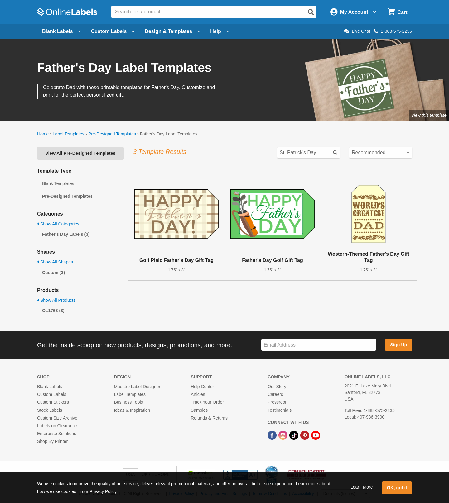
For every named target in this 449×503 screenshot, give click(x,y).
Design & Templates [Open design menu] (172, 31)
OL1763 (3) (53, 310)
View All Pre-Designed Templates (80, 153)
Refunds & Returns (209, 417)
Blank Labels (49, 386)
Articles (198, 394)
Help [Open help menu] (219, 31)
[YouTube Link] (315, 434)
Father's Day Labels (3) (66, 234)
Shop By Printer (52, 441)
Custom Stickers (53, 402)
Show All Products (56, 300)
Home (43, 133)
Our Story (277, 386)
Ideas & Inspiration (132, 410)
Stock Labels (49, 410)
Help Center (202, 386)
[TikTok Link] (294, 434)
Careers (275, 394)
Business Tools (128, 402)
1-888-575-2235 (393, 31)
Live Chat (357, 31)
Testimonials (280, 410)
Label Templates (68, 133)
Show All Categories (58, 223)
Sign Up (398, 344)
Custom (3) (53, 272)
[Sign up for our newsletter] (318, 345)
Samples (199, 410)
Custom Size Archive (57, 417)
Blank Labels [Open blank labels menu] (61, 31)
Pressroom (278, 402)
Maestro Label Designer (137, 386)
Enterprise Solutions (56, 433)
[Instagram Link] (283, 434)
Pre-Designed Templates (112, 133)
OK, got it (397, 487)
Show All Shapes (55, 261)
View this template (429, 115)
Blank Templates (58, 183)
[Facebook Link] (273, 434)
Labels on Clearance (57, 425)
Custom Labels (51, 394)
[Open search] (310, 12)
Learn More (361, 487)
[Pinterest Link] (305, 434)
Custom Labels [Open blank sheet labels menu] (113, 31)
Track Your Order (207, 402)
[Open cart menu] (397, 12)
